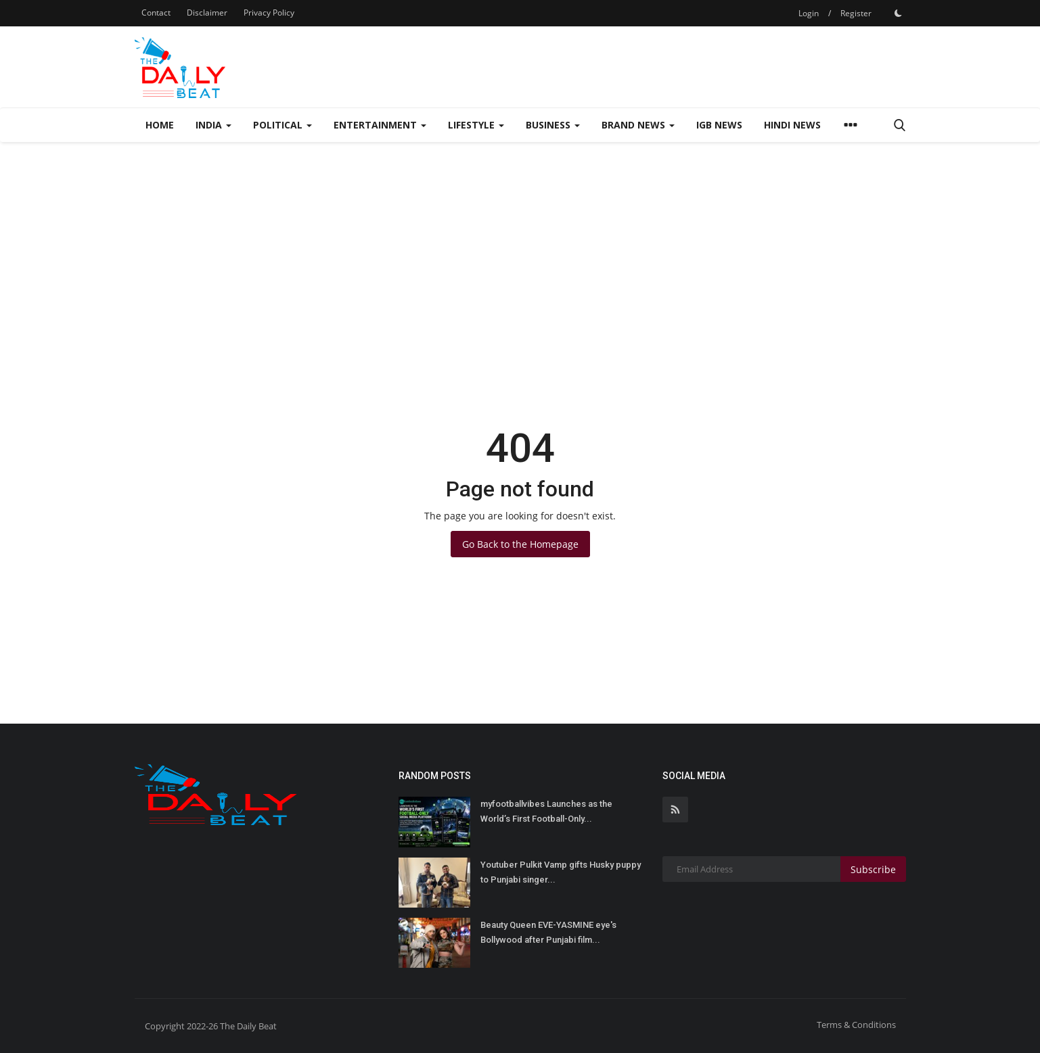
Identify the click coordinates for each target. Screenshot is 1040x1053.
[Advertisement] (520, 243)
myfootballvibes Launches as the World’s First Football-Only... (546, 811)
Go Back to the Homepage (520, 544)
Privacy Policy (269, 12)
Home (159, 124)
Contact (156, 12)
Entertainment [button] (380, 124)
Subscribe (873, 869)
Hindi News (792, 124)
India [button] (213, 124)
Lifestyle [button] (476, 124)
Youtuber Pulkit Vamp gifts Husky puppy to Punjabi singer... (560, 872)
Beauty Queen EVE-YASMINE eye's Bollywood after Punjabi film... (548, 932)
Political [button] (282, 124)
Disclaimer (207, 12)
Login (808, 13)
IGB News (719, 124)
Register (856, 13)
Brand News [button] (638, 124)
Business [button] (553, 124)
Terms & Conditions (856, 1025)
